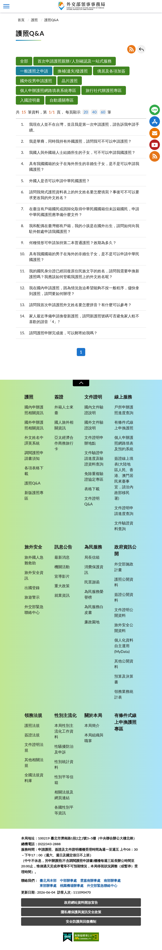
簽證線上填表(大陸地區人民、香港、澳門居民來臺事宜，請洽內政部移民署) (123, 478)
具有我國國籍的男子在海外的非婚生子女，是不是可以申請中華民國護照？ (77, 256)
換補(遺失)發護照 (73, 70)
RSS (131, 49)
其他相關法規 (33, 762)
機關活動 (62, 566)
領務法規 (33, 715)
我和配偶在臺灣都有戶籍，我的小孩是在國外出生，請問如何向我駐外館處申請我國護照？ (77, 228)
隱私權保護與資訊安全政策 (81, 912)
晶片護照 (70, 80)
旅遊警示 (32, 597)
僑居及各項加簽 (111, 70)
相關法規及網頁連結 (63, 795)
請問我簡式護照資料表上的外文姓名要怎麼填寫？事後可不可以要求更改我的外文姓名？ (77, 194)
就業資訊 (62, 595)
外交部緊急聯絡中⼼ (102, 885)
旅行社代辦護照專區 (104, 90)
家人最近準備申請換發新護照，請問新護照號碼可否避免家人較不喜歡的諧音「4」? (77, 318)
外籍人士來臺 (63, 410)
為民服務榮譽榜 (93, 594)
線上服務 (123, 397)
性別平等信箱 (63, 779)
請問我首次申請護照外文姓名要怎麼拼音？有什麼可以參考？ (74, 305)
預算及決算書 (123, 679)
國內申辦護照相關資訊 (33, 410)
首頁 (20, 20)
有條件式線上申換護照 (123, 425)
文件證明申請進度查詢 (123, 510)
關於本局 (93, 715)
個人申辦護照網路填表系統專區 (48, 90)
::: (2, 3)
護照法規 (32, 725)
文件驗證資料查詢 (123, 526)
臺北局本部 (48, 880)
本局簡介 (92, 725)
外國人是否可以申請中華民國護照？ (53, 181)
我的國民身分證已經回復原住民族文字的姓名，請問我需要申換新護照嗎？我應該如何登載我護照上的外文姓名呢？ (77, 273)
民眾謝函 (92, 582)
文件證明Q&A (92, 501)
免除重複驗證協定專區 (93, 476)
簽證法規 (32, 735)
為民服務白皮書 (93, 609)
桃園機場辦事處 (72, 885)
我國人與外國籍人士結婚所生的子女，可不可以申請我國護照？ (75, 152)
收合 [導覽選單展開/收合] (81, 383)
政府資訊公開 (125, 550)
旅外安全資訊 (33, 575)
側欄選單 (6, 6)
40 (94, 112)
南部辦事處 (112, 880)
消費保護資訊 (93, 569)
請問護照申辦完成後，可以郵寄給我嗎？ (56, 333)
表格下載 (92, 488)
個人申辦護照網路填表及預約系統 (123, 443)
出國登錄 (32, 587)
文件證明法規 (33, 747)
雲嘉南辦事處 (90, 880)
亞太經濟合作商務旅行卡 (63, 443)
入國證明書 (30, 100)
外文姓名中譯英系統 (33, 440)
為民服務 (93, 547)
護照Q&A (51, 20)
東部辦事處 (48, 885)
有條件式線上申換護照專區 (125, 722)
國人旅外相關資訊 (63, 425)
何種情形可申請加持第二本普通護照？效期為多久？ (66, 243)
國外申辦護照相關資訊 (33, 425)
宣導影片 (62, 576)
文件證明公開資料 (123, 612)
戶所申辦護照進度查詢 (123, 410)
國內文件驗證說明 (93, 410)
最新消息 (62, 557)
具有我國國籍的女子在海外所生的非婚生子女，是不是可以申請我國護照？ (77, 166)
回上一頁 (141, 49)
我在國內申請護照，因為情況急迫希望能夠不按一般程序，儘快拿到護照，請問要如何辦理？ (77, 290)
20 (86, 112)
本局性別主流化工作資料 (63, 731)
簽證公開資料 (123, 597)
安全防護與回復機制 (81, 921)
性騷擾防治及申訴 (63, 749)
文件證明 (93, 397)
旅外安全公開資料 (123, 627)
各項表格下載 (33, 470)
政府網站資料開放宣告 (81, 902)
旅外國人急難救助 (33, 560)
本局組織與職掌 (93, 738)
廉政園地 (92, 622)
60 (103, 112)
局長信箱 (92, 557)
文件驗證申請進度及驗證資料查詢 (93, 458)
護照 (34, 20)
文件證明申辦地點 (93, 440)
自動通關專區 (62, 100)
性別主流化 (65, 715)
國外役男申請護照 (36, 80)
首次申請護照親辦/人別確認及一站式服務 (75, 61)
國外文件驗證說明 (93, 425)
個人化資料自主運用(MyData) (123, 646)
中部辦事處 (68, 880)
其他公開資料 (123, 664)
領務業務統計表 (123, 694)
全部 (24, 61)
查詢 (155, 6)
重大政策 (62, 585)
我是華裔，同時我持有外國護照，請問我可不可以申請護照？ (74, 141)
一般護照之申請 (34, 70)
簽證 (58, 397)
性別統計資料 (63, 764)
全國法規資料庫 (33, 778)
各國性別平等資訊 (63, 810)
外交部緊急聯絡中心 (33, 609)
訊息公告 (63, 547)
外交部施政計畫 (123, 567)
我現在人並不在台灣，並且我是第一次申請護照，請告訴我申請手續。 (77, 126)
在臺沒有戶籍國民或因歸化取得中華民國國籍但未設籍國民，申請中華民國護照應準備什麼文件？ (77, 211)
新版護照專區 (33, 495)
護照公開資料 (123, 582)
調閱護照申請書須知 (33, 455)
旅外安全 (33, 547)
